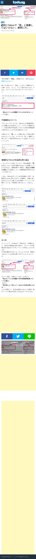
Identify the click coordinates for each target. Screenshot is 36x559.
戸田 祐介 (12, 30)
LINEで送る (29, 336)
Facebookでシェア (4, 73)
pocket (31, 73)
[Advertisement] (18, 51)
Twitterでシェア (13, 73)
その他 (3, 22)
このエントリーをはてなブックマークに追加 (22, 73)
